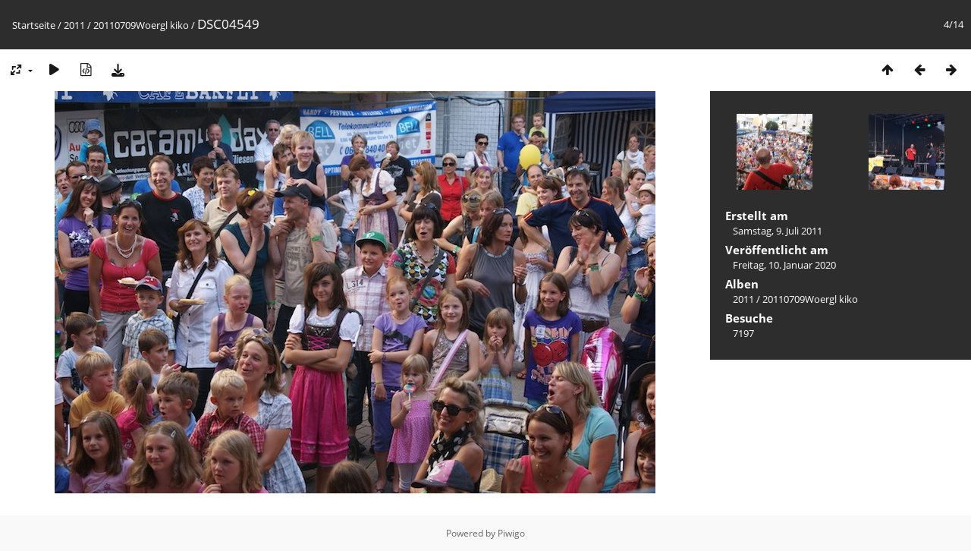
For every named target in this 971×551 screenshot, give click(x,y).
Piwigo (511, 533)
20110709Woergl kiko (141, 25)
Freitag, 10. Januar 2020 (784, 265)
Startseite (33, 25)
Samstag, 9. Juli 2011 (777, 231)
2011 (74, 25)
